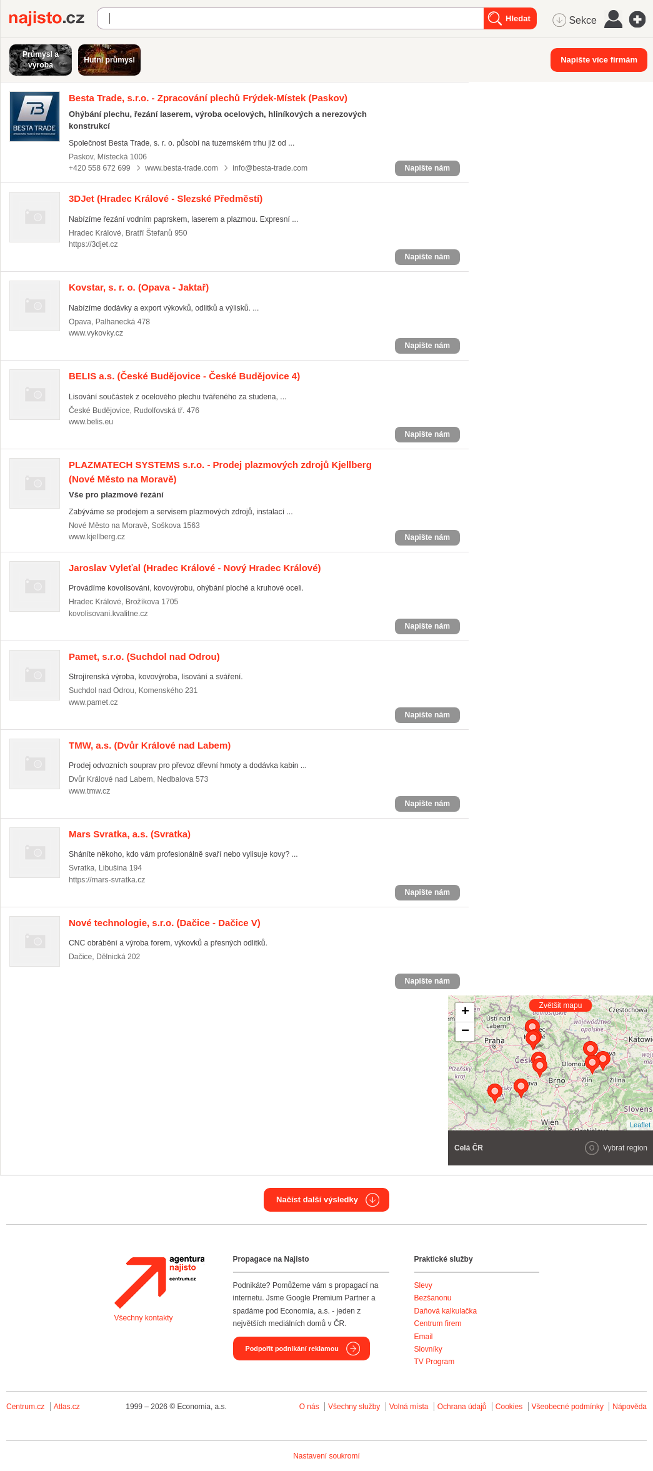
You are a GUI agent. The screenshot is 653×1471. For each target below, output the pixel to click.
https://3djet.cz (93, 244)
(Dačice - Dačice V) (165, 922)
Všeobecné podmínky (568, 1406)
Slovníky (428, 1349)
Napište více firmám (599, 59)
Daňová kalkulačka (445, 1311)
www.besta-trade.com (181, 168)
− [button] (465, 1031)
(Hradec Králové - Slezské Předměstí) (165, 198)
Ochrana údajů (462, 1406)
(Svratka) (130, 834)
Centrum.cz (25, 1406)
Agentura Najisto (159, 1282)
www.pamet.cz (93, 702)
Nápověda (629, 1406)
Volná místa (409, 1406)
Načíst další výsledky (317, 1199)
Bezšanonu (433, 1298)
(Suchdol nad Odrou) (144, 656)
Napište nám (427, 168)
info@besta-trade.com (269, 168)
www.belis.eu (91, 421)
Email (423, 1336)
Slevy (423, 1285)
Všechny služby (355, 1406)
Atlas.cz (67, 1406)
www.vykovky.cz (96, 333)
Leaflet (640, 1125)
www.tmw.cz (89, 791)
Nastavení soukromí (326, 1456)
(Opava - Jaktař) (139, 287)
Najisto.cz (53, 18)
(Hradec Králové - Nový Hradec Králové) (195, 567)
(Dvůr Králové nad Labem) (150, 745)
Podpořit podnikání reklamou (292, 1348)
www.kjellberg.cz (97, 536)
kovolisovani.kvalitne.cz (108, 613)
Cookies (509, 1406)
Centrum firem (438, 1323)
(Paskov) (208, 97)
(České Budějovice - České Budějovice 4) (184, 376)
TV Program (434, 1361)
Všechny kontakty (143, 1318)
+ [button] (465, 1012)
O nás (309, 1406)
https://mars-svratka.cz (107, 879)
